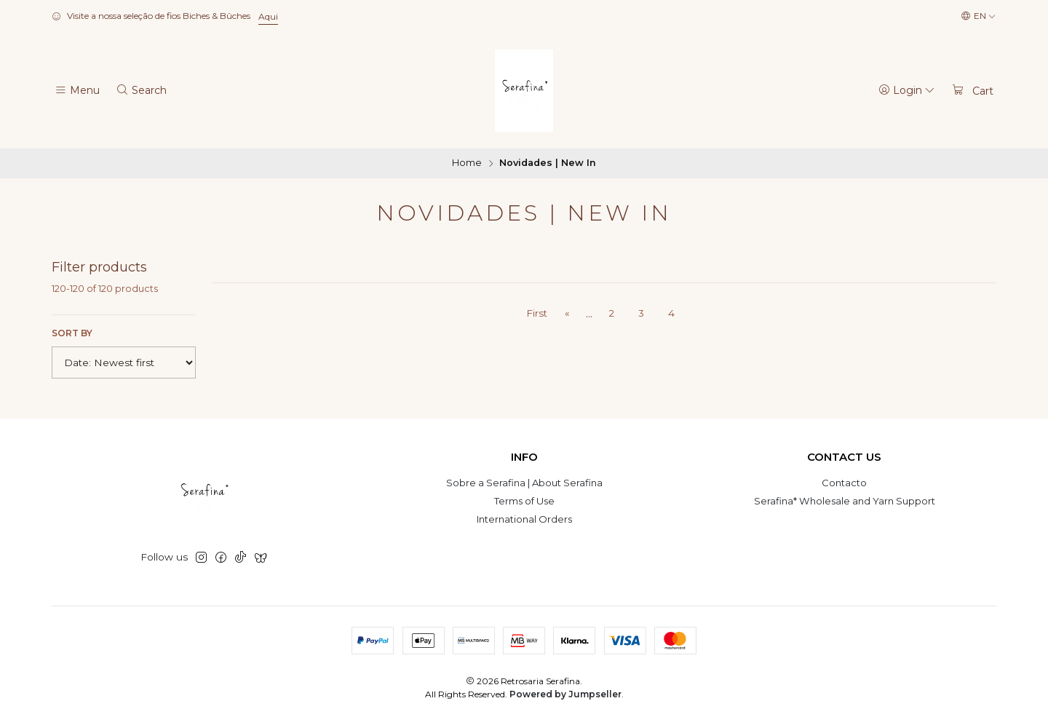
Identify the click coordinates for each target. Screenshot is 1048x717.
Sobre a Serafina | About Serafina (524, 482)
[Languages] (978, 16)
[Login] (907, 90)
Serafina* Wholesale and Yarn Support (844, 501)
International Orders (524, 519)
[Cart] (972, 90)
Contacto (844, 482)
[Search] (141, 90)
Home (467, 163)
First (536, 313)
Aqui (268, 16)
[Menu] (77, 90)
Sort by (72, 333)
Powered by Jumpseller (565, 694)
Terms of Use (524, 501)
